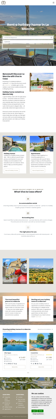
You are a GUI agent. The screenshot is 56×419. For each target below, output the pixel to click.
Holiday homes (8, 407)
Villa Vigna (7, 353)
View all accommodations (45, 329)
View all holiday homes (11, 170)
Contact (20, 397)
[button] (52, 353)
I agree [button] (34, 410)
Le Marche (7, 85)
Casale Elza (34, 353)
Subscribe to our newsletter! (45, 383)
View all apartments (38, 170)
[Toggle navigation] (53, 3)
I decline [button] (40, 410)
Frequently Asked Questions (7, 399)
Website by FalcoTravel (20, 416)
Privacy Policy (21, 407)
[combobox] (28, 41)
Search (28, 46)
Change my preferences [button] (38, 413)
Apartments (8, 409)
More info (15, 367)
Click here (38, 317)
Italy (9, 83)
